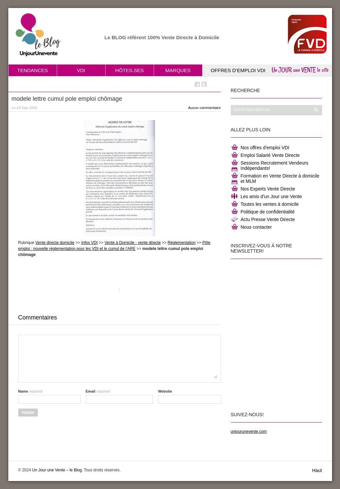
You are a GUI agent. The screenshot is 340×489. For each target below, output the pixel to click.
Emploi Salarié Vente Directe (270, 155)
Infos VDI (89, 242)
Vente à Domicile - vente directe (133, 242)
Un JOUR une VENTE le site (300, 70)
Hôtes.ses (129, 70)
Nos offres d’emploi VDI (265, 147)
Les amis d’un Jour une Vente (271, 196)
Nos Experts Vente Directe (268, 188)
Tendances (32, 70)
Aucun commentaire (204, 108)
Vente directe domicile (55, 242)
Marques (178, 70)
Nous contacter (256, 227)
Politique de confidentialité (268, 211)
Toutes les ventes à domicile (270, 204)
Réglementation (182, 242)
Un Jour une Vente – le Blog (57, 470)
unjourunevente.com (249, 431)
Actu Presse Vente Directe (268, 219)
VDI (81, 70)
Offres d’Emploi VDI (238, 70)
